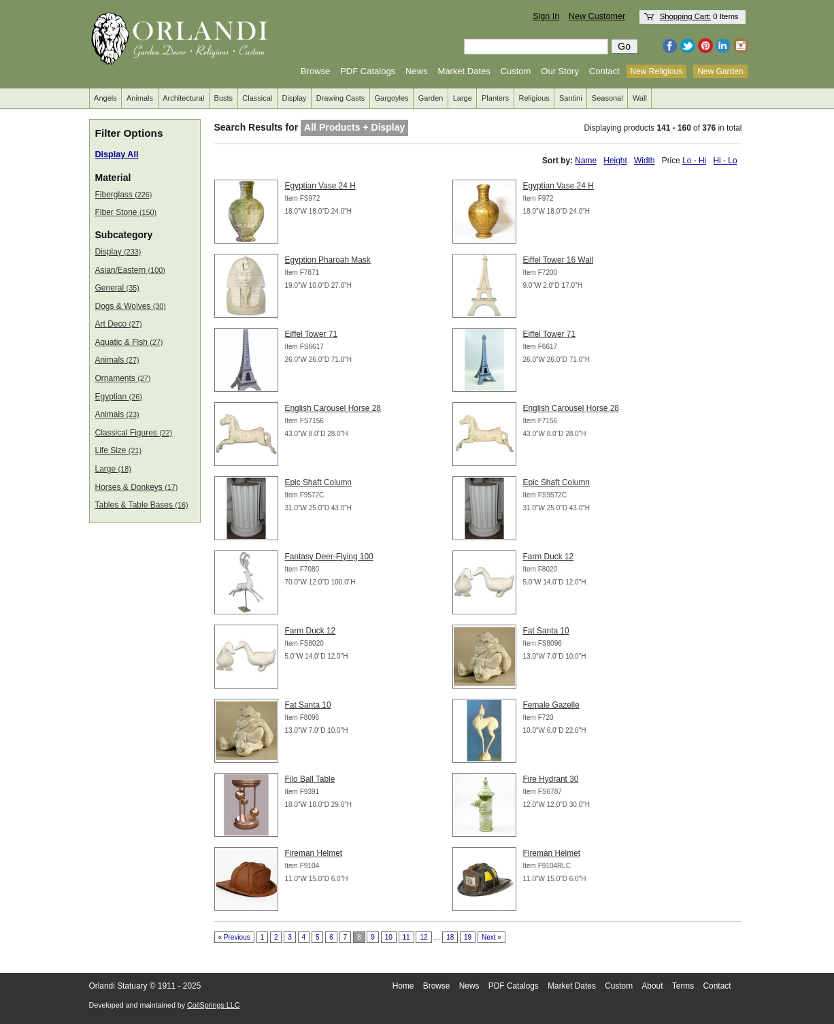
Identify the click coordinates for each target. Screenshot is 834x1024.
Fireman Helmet (314, 853)
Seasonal (607, 98)
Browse (315, 71)
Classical (257, 98)
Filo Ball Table (310, 779)
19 (467, 937)
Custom (516, 71)
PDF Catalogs (367, 71)
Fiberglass (123, 194)
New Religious (657, 71)
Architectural (183, 98)
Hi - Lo (725, 160)
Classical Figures (134, 432)
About (652, 986)
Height (615, 160)
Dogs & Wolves (130, 306)
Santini (570, 98)
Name (586, 160)
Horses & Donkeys (136, 487)
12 (423, 937)
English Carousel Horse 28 (333, 408)
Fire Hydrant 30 (551, 779)
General (117, 288)
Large (462, 98)
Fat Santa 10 (546, 630)
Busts (223, 98)
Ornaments (123, 378)
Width (644, 160)
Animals (140, 98)
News (416, 71)
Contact (604, 71)
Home (403, 986)
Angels (105, 98)
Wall (640, 98)
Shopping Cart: (686, 16)
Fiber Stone (126, 212)
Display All (117, 154)
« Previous (234, 937)
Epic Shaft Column (318, 482)
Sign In (546, 16)
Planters (495, 98)
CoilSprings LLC (213, 1005)
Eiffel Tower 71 (311, 334)
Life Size (118, 450)
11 (406, 937)
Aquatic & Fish (129, 342)
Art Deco (118, 324)
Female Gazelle (551, 705)
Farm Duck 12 (548, 556)
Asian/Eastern (130, 270)
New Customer (597, 16)
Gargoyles (391, 98)
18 (450, 937)
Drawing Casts (340, 98)
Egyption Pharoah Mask (328, 260)
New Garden (720, 71)
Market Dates (463, 71)
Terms (683, 986)
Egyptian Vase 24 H (320, 186)
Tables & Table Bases (141, 505)
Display (294, 98)
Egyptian (118, 396)
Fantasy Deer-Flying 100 (329, 556)
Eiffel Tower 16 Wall (558, 260)
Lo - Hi (694, 160)
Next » (491, 937)
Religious (534, 98)
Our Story (560, 71)
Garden (431, 98)
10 (389, 937)
